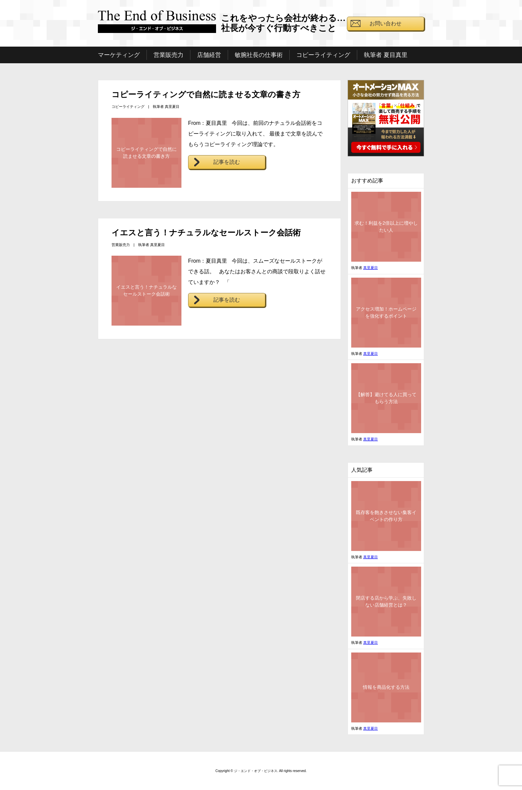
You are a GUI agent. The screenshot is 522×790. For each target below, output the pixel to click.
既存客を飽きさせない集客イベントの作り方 (386, 516)
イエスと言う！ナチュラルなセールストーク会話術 (206, 232)
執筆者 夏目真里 (385, 55)
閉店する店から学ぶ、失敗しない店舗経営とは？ (386, 601)
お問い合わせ (385, 23)
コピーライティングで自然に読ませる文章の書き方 (206, 94)
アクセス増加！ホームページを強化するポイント (386, 312)
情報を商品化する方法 (386, 687)
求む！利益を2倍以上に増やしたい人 (386, 226)
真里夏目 (172, 107)
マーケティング (119, 55)
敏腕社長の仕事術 (259, 55)
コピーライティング (323, 55)
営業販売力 (168, 55)
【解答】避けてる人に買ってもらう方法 (386, 398)
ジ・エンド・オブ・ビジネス (157, 24)
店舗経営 (209, 55)
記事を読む (226, 162)
